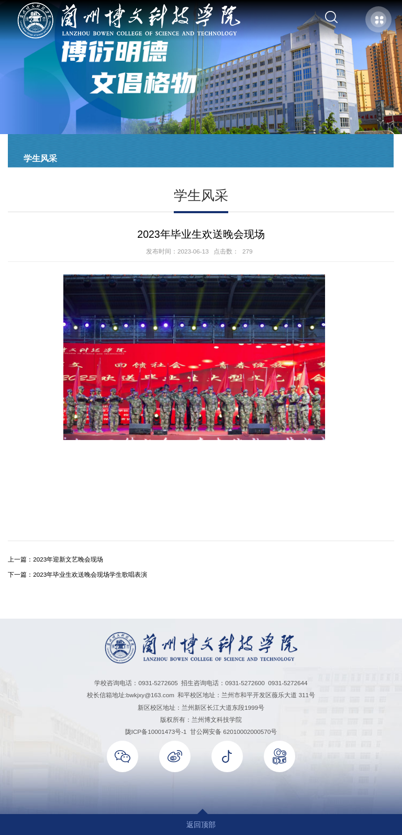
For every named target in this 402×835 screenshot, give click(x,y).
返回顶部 (201, 824)
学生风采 (40, 158)
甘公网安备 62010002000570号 (233, 731)
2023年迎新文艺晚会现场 (68, 559)
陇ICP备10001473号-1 (156, 731)
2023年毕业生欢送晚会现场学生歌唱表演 (90, 574)
